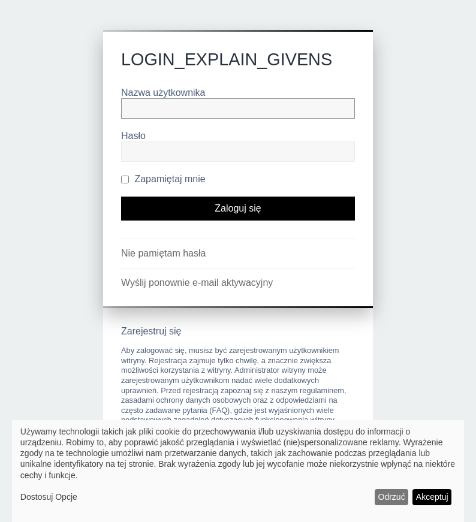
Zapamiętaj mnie (163, 179)
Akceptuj (432, 497)
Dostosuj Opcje (48, 497)
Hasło (133, 136)
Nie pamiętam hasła (163, 253)
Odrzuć (391, 497)
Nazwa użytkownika (163, 92)
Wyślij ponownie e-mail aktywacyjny (197, 282)
